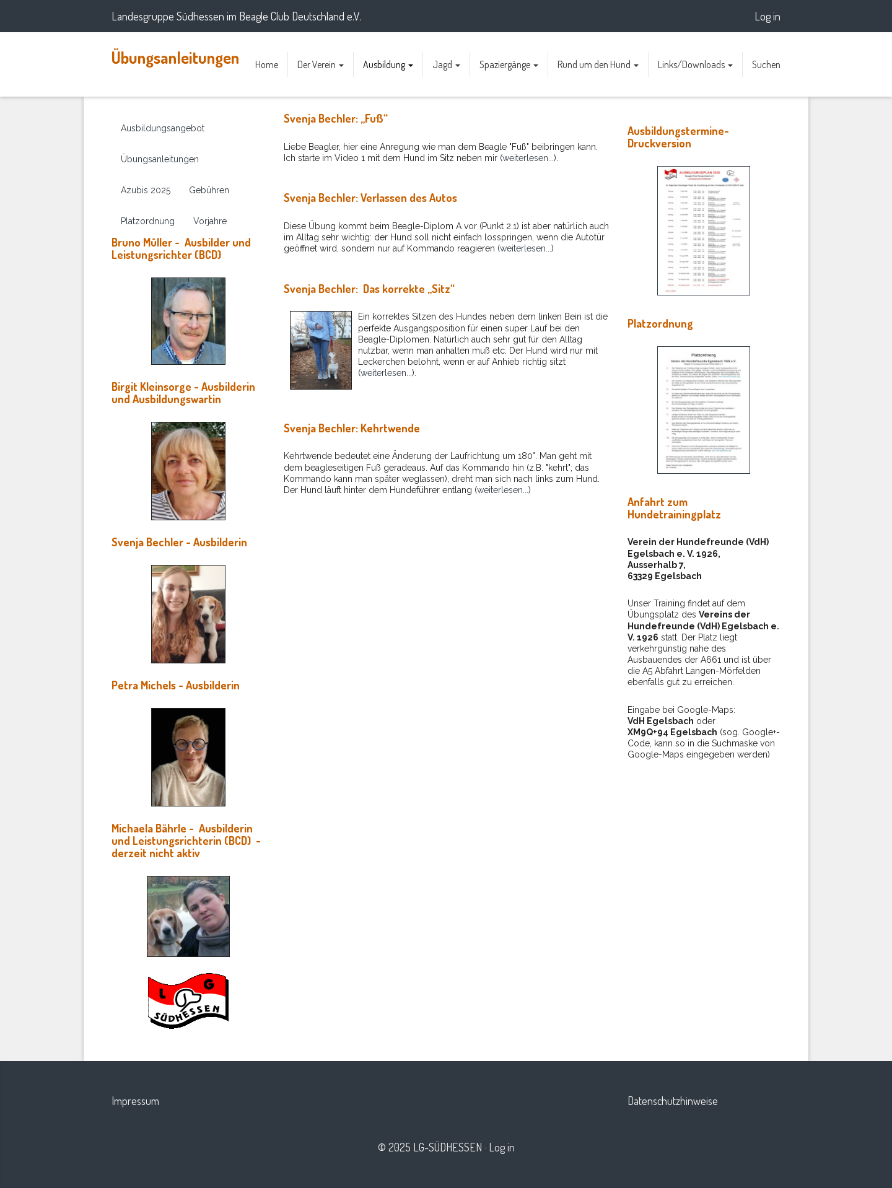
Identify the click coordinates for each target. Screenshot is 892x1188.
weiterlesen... (528, 158)
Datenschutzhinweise (672, 1100)
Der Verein (320, 64)
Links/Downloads (695, 64)
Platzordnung (148, 221)
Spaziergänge (508, 64)
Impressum (135, 1100)
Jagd (446, 64)
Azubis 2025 (145, 190)
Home (266, 64)
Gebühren (209, 190)
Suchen (766, 64)
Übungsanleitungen (175, 57)
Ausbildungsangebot (162, 128)
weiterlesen (383, 373)
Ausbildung (388, 64)
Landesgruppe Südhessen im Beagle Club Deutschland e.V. (236, 16)
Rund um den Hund (598, 64)
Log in (767, 16)
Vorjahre (210, 221)
